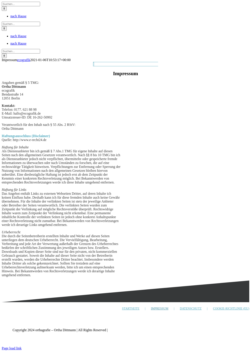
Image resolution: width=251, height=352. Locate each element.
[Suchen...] (21, 4)
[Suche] (4, 8)
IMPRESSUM (159, 308)
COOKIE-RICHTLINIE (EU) (231, 308)
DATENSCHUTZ (190, 308)
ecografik (23, 60)
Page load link (12, 348)
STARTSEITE (130, 308)
